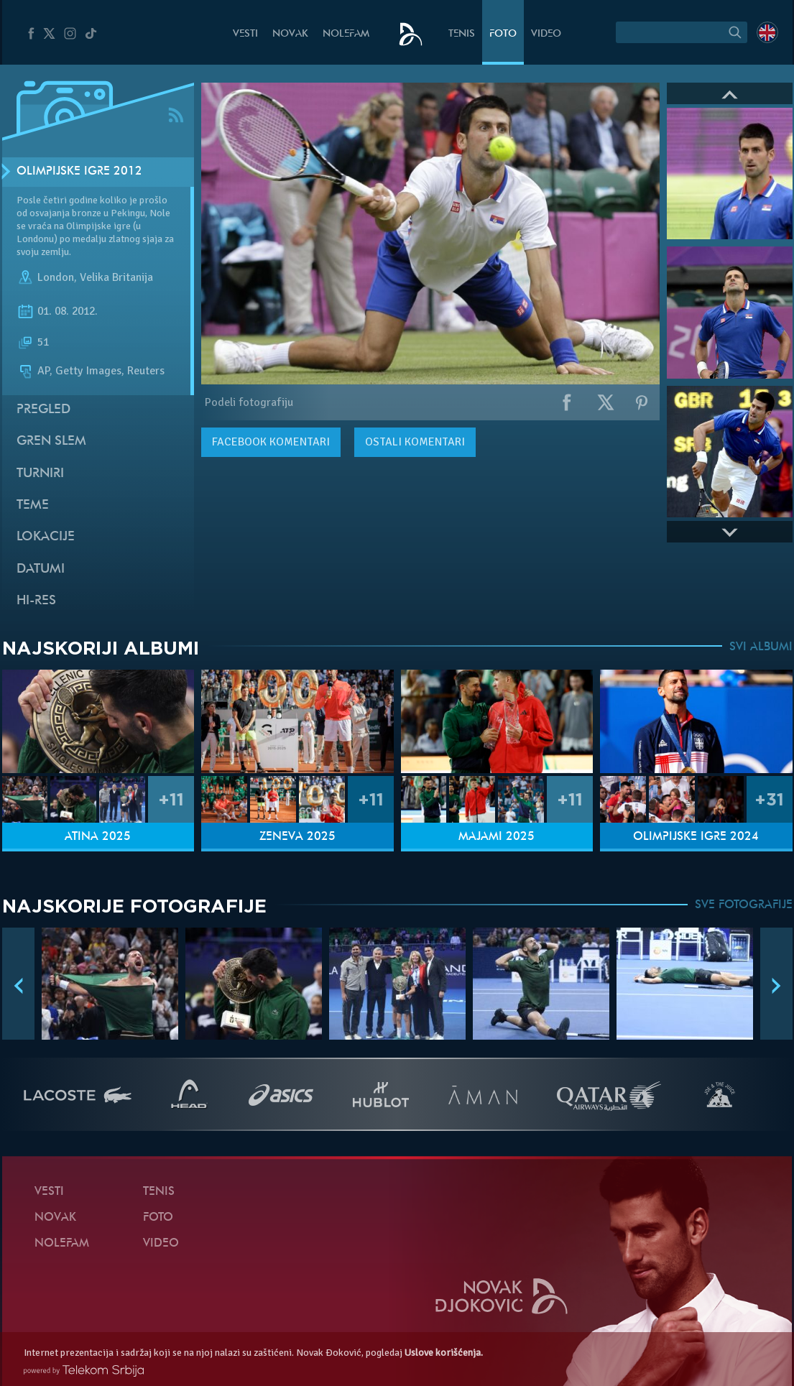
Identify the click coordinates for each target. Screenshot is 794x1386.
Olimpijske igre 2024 (696, 837)
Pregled (43, 410)
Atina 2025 (98, 837)
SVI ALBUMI (761, 647)
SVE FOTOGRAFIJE (744, 905)
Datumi (41, 569)
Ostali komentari (415, 442)
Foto (503, 34)
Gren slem (51, 441)
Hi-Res (36, 601)
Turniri (40, 474)
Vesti (245, 34)
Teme (33, 505)
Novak (290, 34)
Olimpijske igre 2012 (79, 171)
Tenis (461, 34)
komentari (271, 442)
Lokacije (46, 537)
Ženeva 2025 (297, 837)
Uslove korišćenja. (444, 1352)
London (55, 277)
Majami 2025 (496, 837)
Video (546, 34)
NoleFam (346, 34)
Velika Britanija (116, 277)
